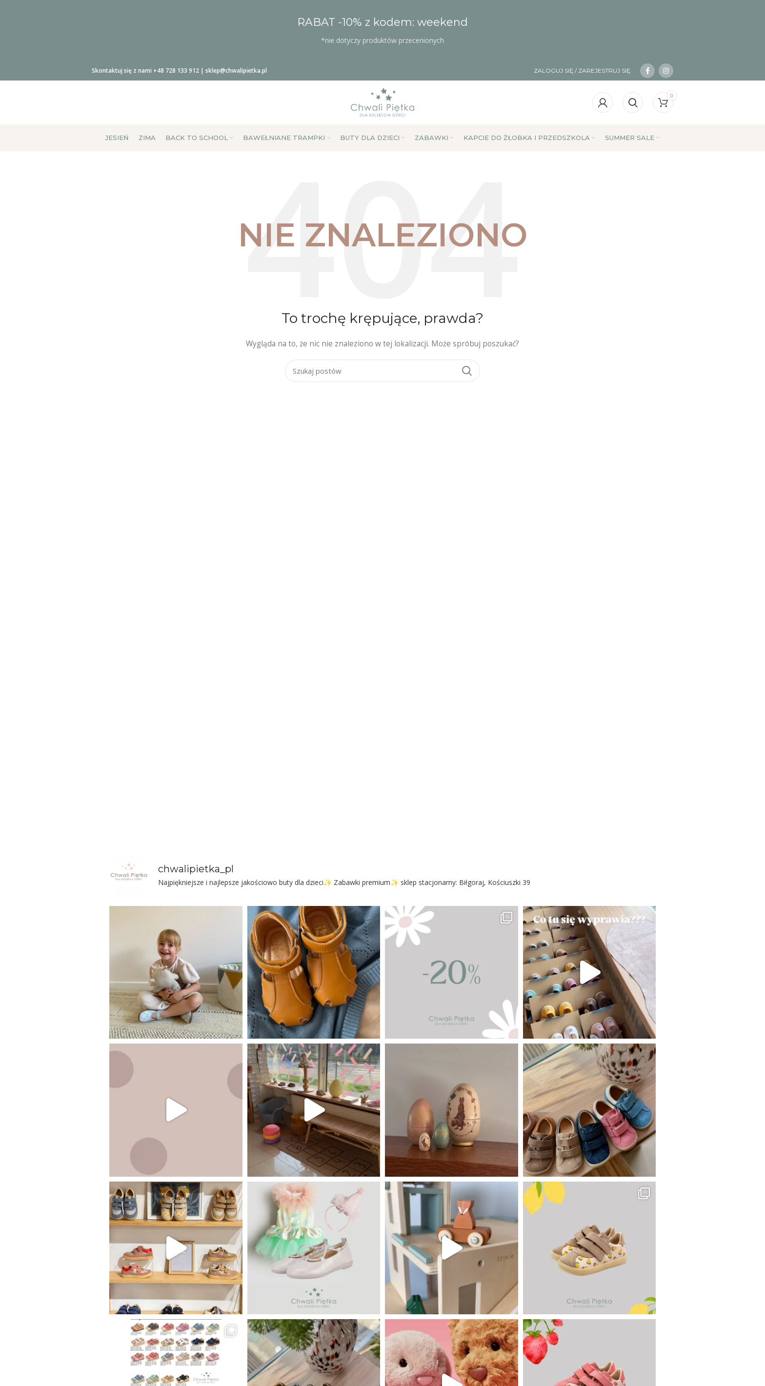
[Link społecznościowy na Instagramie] (666, 70)
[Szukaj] (633, 102)
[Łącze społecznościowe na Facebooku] (647, 70)
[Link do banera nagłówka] (382, 30)
